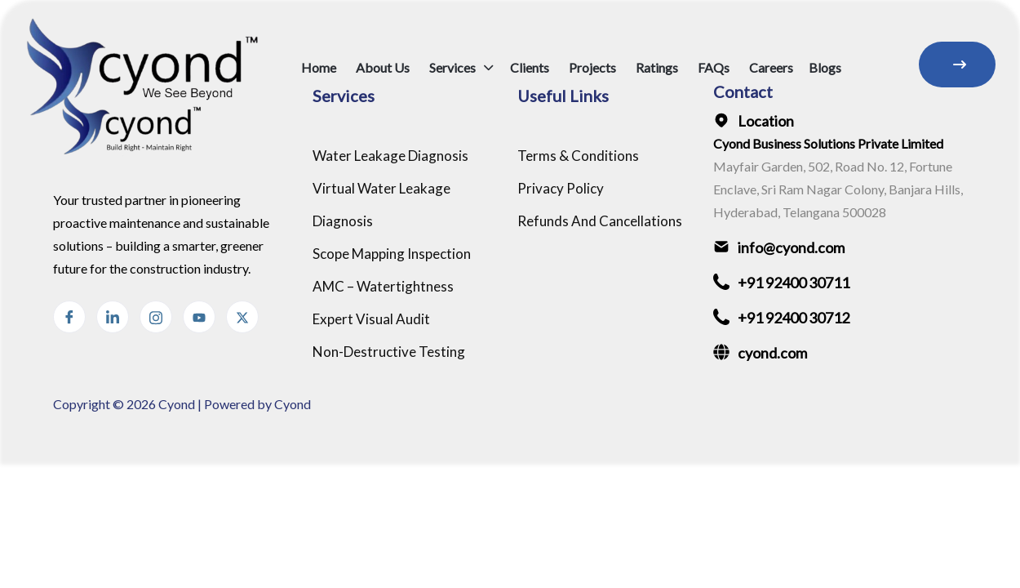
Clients (529, 67)
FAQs (714, 67)
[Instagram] (156, 317)
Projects (592, 67)
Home (318, 67)
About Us (383, 67)
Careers (771, 67)
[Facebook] (69, 317)
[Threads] (242, 317)
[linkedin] (112, 317)
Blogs (825, 67)
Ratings (657, 67)
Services (452, 67)
